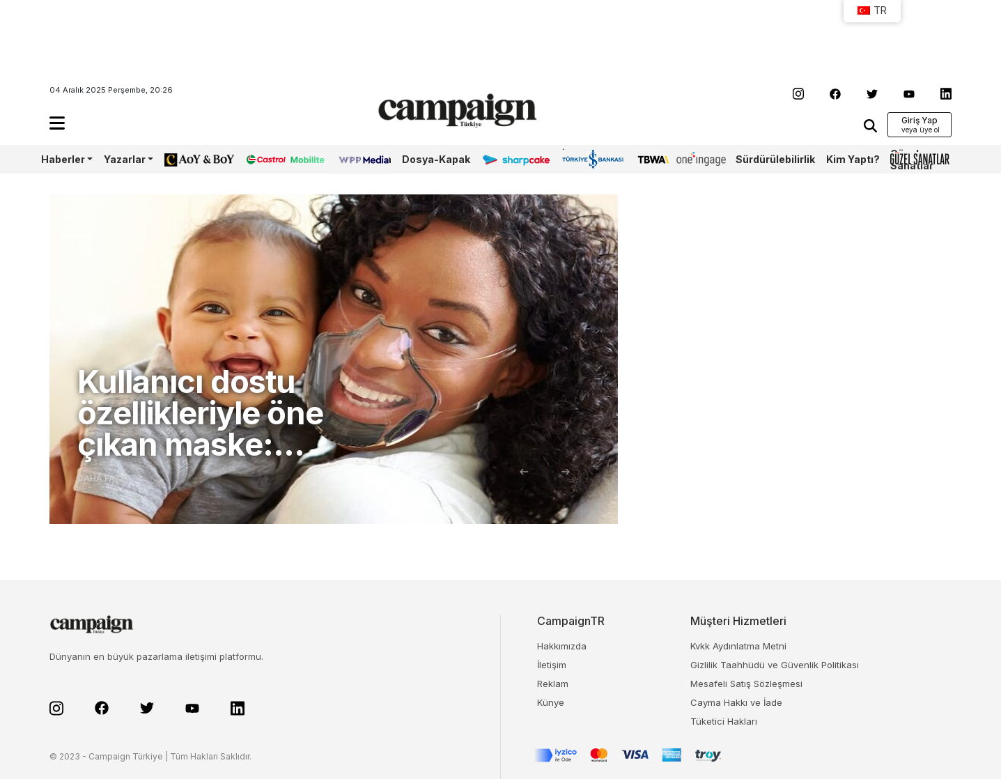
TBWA (651, 159)
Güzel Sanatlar (911, 159)
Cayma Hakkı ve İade (736, 702)
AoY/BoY (185, 159)
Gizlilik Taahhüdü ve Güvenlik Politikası (774, 664)
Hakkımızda (562, 645)
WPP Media (362, 159)
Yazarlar (125, 159)
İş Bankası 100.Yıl (581, 159)
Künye (550, 702)
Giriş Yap (919, 120)
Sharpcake (508, 159)
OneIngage (700, 159)
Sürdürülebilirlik (775, 159)
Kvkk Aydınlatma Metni (738, 645)
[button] (57, 123)
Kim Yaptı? (853, 159)
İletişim (551, 664)
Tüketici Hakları (723, 721)
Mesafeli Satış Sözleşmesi (746, 683)
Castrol (263, 159)
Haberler (63, 159)
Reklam (552, 683)
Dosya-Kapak (436, 159)
